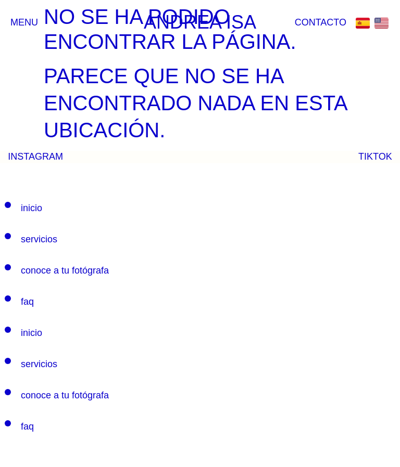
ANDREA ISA (200, 22)
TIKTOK (375, 156)
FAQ (27, 301)
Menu (24, 22)
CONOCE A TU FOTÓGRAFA (65, 270)
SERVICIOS (39, 239)
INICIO (31, 208)
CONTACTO (320, 22)
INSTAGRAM (35, 156)
